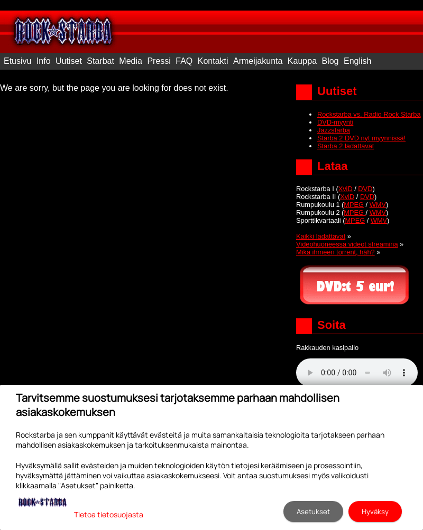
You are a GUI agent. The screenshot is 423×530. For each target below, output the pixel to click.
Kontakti (213, 60)
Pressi (158, 60)
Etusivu (17, 60)
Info (43, 60)
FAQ (184, 60)
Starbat (100, 60)
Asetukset (313, 511)
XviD (345, 189)
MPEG (354, 205)
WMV (378, 205)
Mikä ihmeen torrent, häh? (335, 252)
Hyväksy (375, 511)
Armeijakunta (257, 60)
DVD (365, 189)
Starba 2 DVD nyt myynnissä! (361, 138)
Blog (329, 60)
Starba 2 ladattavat (345, 146)
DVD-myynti (335, 122)
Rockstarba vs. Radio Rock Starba (369, 114)
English (357, 60)
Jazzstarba (333, 130)
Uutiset (69, 60)
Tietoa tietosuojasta (108, 514)
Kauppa (302, 60)
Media (130, 60)
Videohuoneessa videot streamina (347, 244)
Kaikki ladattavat (320, 236)
